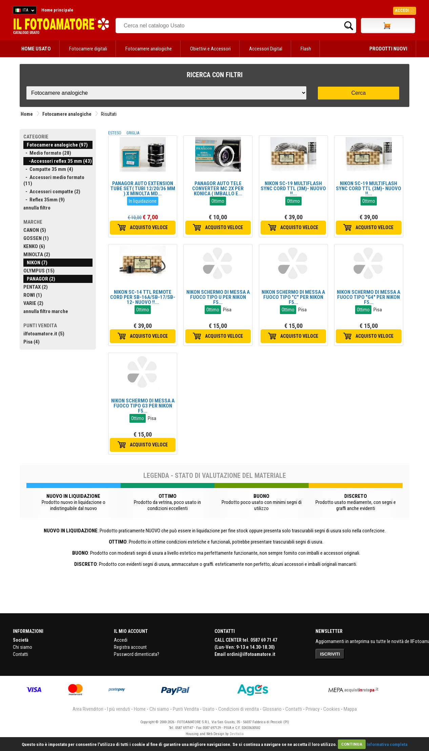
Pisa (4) (31, 342)
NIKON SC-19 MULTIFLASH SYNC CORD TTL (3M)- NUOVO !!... (293, 188)
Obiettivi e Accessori (210, 49)
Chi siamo (22, 647)
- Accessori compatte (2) (51, 192)
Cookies (331, 709)
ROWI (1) (32, 295)
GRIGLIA (132, 133)
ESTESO (114, 133)
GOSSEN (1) (36, 238)
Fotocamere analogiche (148, 49)
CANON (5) (34, 230)
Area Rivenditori (88, 709)
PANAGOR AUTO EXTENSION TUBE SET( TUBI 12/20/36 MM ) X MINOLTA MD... (142, 188)
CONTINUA (351, 744)
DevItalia (237, 734)
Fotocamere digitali (88, 49)
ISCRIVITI (330, 654)
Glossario (272, 709)
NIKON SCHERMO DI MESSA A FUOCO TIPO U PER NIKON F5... (218, 297)
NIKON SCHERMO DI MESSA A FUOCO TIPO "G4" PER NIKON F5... (368, 297)
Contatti (20, 654)
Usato (208, 709)
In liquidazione (143, 201)
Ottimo (217, 201)
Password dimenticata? (136, 654)
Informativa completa (387, 744)
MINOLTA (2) (36, 254)
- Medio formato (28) (47, 153)
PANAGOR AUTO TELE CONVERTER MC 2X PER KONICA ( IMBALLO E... (218, 188)
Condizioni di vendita (238, 709)
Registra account (130, 647)
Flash (306, 49)
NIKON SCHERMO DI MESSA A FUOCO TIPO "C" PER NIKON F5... (293, 297)
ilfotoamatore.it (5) (43, 334)
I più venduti (118, 709)
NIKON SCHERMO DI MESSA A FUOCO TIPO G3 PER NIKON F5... (143, 406)
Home (27, 114)
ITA (23, 11)
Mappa (350, 709)
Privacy (313, 709)
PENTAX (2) (35, 287)
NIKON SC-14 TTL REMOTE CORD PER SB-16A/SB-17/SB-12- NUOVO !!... (142, 297)
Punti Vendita (186, 709)
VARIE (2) (33, 303)
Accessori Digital (265, 49)
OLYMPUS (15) (39, 271)
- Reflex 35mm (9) (44, 200)
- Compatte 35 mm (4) (48, 169)
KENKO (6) (34, 246)
